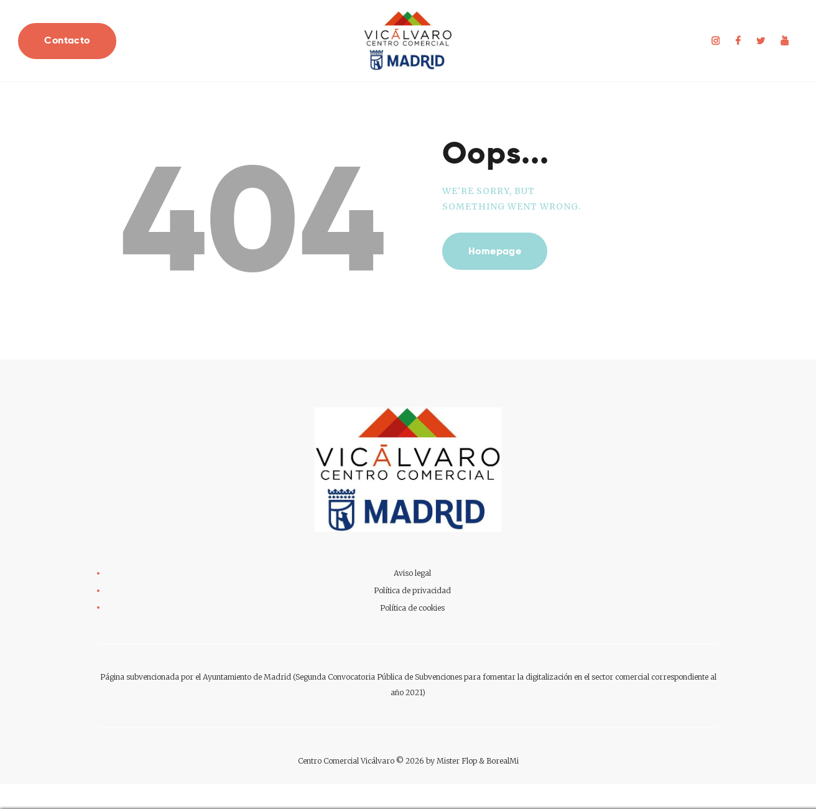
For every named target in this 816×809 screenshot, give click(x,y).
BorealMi (502, 760)
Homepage (494, 250)
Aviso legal (412, 573)
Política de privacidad (412, 590)
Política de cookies (412, 608)
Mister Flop (457, 760)
